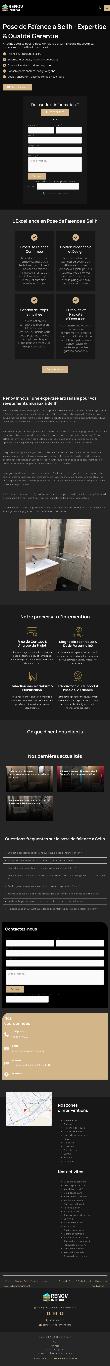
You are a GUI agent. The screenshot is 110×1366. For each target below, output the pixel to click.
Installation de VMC (74, 1190)
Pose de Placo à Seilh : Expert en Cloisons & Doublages (83, 1283)
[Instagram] (55, 1315)
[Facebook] (48, 1315)
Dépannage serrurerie (75, 1183)
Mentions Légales (55, 1351)
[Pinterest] (62, 1315)
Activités (55, 1347)
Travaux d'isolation (73, 1224)
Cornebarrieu (70, 1151)
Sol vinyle (68, 1220)
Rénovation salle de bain (76, 1254)
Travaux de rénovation (75, 1257)
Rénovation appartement (77, 1242)
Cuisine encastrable (74, 1235)
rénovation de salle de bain (17, 423)
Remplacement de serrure (77, 1216)
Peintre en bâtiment (74, 1205)
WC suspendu (71, 1227)
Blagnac (68, 1159)
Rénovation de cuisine (75, 1246)
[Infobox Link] (16, 1037)
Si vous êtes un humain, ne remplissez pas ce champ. (33, 996)
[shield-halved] (44, 195)
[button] (100, 8)
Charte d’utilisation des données (55, 1354)
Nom (59, 126)
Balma (67, 1155)
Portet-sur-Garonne (74, 1133)
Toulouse (68, 1125)
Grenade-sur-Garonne (75, 1136)
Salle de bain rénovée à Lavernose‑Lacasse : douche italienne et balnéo (26, 775)
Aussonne (69, 1162)
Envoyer (37, 177)
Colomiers (69, 1147)
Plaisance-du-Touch (74, 1129)
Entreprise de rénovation (76, 1239)
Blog (55, 1343)
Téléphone (33, 147)
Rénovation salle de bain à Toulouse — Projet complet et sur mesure (28, 804)
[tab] (55, 854)
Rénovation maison (74, 1250)
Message (33, 157)
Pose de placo (71, 1213)
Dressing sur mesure (74, 1187)
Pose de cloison (72, 1209)
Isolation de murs (73, 1194)
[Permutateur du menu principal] (107, 9)
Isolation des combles (75, 1198)
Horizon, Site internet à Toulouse (61, 1359)
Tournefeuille (70, 1121)
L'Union (67, 1140)
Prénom (33, 126)
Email (31, 136)
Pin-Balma (69, 1144)
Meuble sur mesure (74, 1201)
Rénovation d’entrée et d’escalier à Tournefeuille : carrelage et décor (80, 774)
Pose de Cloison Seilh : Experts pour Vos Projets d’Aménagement (26, 1283)
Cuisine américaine (74, 1231)
